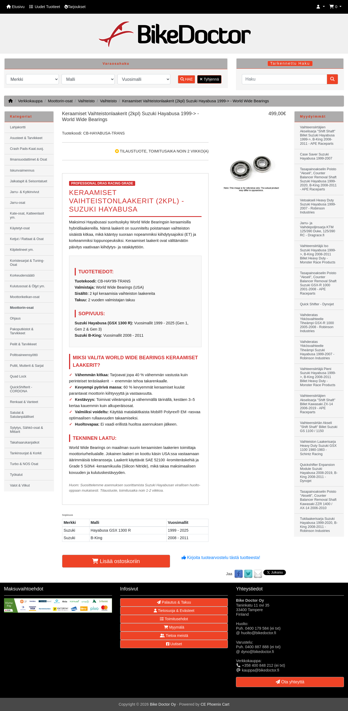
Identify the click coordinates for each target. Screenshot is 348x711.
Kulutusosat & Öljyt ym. (27, 286)
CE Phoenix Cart (214, 704)
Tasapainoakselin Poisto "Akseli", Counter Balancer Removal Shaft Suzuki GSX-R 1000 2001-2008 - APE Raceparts (318, 283)
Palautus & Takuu (174, 602)
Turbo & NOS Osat (24, 464)
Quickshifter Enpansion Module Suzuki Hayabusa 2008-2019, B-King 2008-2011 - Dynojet (319, 473)
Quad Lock (18, 376)
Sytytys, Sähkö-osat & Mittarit (26, 430)
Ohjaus (15, 318)
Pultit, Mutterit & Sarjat (27, 366)
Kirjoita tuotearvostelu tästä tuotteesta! (221, 557)
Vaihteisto (86, 101)
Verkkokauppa (30, 101)
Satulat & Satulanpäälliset (22, 415)
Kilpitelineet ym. (22, 250)
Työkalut (16, 475)
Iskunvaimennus (22, 170)
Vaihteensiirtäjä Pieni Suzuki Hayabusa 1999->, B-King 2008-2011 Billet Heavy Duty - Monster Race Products (318, 377)
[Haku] (284, 79)
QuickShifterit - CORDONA (21, 389)
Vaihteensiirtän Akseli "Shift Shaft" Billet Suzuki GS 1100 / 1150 (318, 427)
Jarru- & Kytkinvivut (24, 192)
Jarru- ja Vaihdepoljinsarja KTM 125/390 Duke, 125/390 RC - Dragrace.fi (317, 229)
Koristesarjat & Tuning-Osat (27, 263)
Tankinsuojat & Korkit (26, 453)
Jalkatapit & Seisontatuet (28, 181)
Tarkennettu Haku (290, 63)
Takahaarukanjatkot (24, 442)
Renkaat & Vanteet (24, 402)
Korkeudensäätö (22, 275)
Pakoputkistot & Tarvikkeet (22, 331)
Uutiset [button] (174, 644)
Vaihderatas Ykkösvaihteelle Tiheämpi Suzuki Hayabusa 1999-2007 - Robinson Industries (317, 350)
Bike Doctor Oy (163, 704)
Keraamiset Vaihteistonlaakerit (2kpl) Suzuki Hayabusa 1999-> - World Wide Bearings (195, 101)
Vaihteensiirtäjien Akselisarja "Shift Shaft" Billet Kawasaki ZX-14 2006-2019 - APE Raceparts (317, 404)
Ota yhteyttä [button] (290, 682)
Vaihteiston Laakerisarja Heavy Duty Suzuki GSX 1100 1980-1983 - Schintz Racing (318, 448)
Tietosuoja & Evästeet (174, 610)
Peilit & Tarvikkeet (23, 344)
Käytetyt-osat (20, 228)
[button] (320, 6)
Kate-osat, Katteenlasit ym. (27, 215)
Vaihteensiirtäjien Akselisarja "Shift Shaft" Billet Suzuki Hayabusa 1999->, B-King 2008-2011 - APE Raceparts (317, 135)
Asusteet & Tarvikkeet (26, 138)
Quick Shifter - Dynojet (317, 304)
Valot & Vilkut (20, 485)
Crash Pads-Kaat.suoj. (27, 149)
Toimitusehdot (174, 619)
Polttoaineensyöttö (24, 355)
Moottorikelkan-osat (25, 297)
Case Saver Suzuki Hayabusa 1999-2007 (316, 156)
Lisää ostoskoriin (116, 561)
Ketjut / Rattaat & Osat (27, 239)
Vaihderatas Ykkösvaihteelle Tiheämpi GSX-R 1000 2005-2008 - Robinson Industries (317, 323)
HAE (186, 79)
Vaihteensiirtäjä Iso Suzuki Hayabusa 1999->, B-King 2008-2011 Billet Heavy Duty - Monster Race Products (318, 254)
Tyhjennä (209, 79)
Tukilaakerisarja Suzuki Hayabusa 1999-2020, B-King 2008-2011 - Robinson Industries (319, 525)
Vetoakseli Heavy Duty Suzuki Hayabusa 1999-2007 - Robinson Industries (318, 206)
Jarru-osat (17, 203)
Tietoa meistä (174, 635)
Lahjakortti (18, 127)
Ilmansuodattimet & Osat (28, 159)
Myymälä (174, 627)
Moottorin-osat (60, 101)
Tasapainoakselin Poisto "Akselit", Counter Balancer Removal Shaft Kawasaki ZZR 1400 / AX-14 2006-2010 (318, 500)
